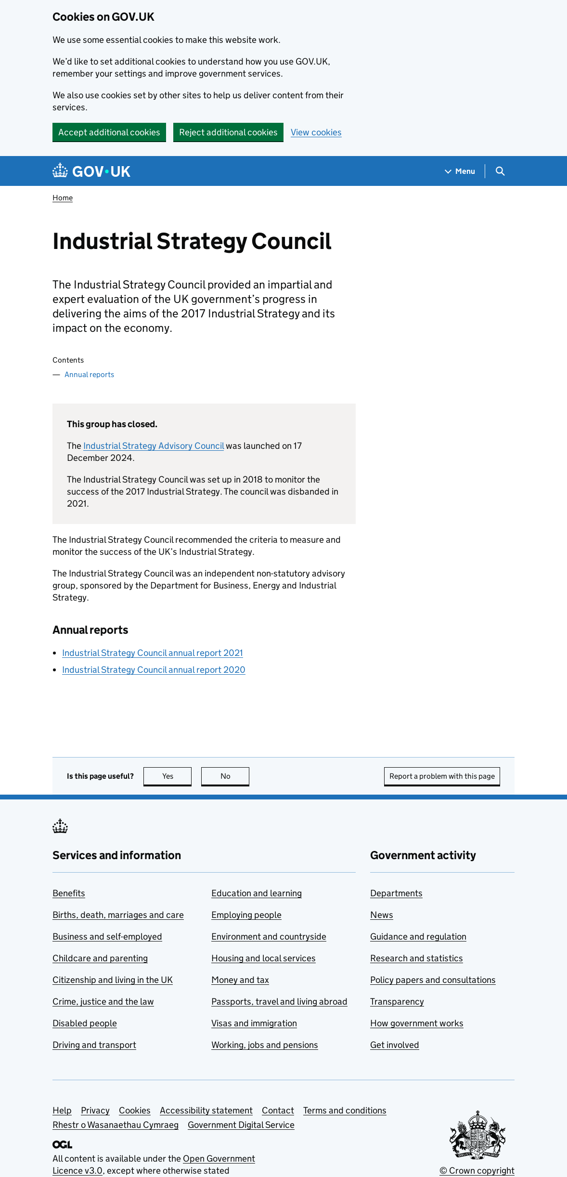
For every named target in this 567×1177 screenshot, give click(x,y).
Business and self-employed (107, 936)
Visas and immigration (254, 1023)
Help (62, 1110)
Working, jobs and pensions (264, 1044)
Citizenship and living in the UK (112, 979)
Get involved (394, 1044)
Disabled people (84, 1023)
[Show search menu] (500, 171)
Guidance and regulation (418, 936)
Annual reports (89, 374)
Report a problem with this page (442, 776)
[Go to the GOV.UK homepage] (91, 171)
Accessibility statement (206, 1110)
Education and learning (256, 893)
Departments (396, 893)
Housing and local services (263, 958)
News (381, 914)
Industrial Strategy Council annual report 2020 (153, 669)
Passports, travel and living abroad (279, 1001)
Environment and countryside (268, 936)
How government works (417, 1023)
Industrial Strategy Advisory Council (153, 445)
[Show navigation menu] (460, 171)
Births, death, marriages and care (118, 914)
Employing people (246, 914)
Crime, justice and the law (103, 1001)
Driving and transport (94, 1044)
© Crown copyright (477, 1170)
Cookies (135, 1110)
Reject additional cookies (228, 132)
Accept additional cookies (109, 132)
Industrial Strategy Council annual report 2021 (152, 652)
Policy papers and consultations (433, 979)
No (235, 776)
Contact (278, 1110)
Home (62, 197)
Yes (177, 776)
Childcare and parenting (100, 958)
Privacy (95, 1110)
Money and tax (240, 979)
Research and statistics (416, 958)
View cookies (316, 132)
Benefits (68, 893)
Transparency (397, 1001)
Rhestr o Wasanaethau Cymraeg (115, 1124)
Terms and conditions (345, 1110)
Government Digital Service (241, 1124)
